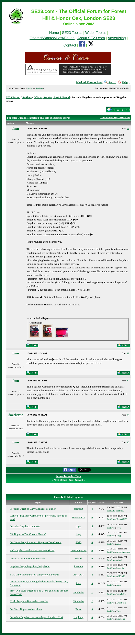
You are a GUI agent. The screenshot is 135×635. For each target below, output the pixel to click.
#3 (128, 380)
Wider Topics (95, 33)
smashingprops (79, 550)
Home (54, 33)
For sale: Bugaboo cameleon (25, 526)
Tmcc (79, 609)
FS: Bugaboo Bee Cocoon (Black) (28, 534)
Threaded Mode (108, 117)
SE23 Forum (13, 97)
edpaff (78, 558)
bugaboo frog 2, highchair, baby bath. (29, 566)
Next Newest (76, 479)
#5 (128, 442)
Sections (27, 97)
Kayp (78, 534)
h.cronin (78, 566)
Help (123, 82)
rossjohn (78, 508)
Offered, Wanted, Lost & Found (52, 97)
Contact (70, 45)
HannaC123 (78, 517)
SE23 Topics (72, 33)
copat (78, 526)
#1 (128, 128)
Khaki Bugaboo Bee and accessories (29, 601)
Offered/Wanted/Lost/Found (52, 38)
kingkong (78, 617)
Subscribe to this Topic (68, 476)
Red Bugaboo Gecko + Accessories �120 (32, 550)
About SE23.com (91, 38)
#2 (128, 353)
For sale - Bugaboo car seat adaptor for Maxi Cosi (36, 617)
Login (29, 88)
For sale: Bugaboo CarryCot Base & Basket (33, 508)
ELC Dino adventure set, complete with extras (34, 574)
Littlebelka (78, 592)
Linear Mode (123, 117)
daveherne (15, 415)
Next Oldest (60, 479)
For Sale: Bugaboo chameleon (26, 609)
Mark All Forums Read (89, 82)
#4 (128, 415)
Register (39, 88)
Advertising (117, 38)
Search (110, 82)
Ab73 (78, 542)
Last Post (111, 510)
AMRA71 (78, 574)
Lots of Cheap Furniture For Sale (27, 558)
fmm (15, 128)
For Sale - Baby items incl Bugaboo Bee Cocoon (35, 542)
